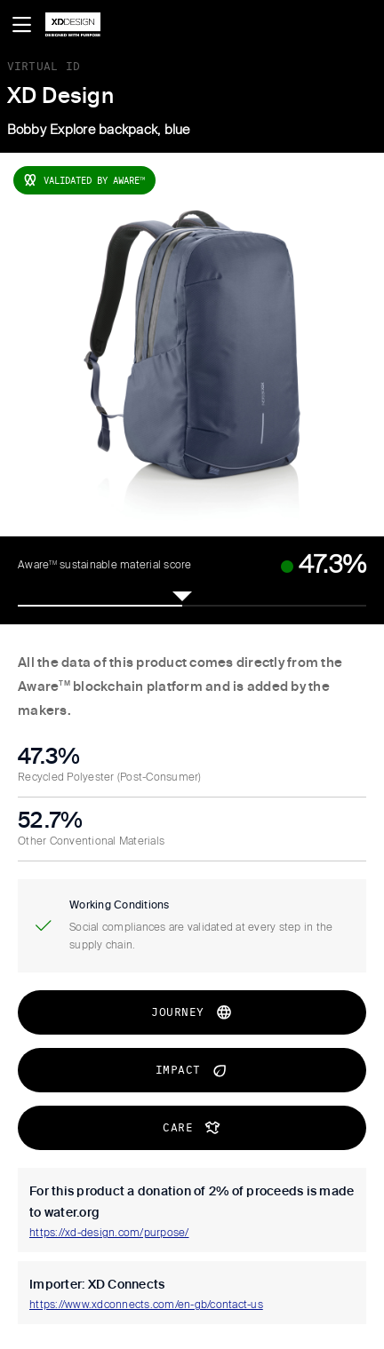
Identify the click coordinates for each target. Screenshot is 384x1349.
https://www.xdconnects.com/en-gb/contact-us (146, 1305)
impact (192, 1070)
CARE (192, 1128)
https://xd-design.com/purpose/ (109, 1233)
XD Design (60, 96)
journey (192, 1012)
